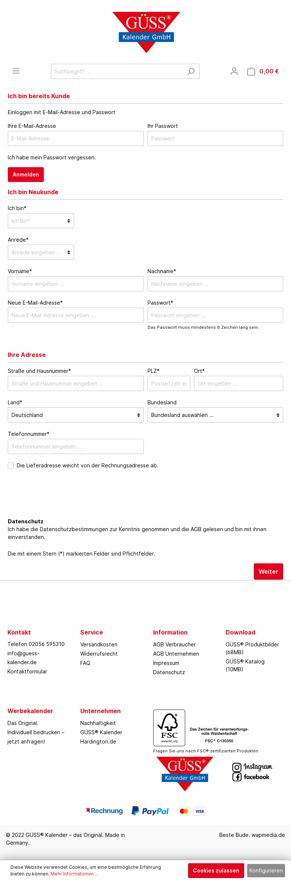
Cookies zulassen (216, 870)
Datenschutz (169, 672)
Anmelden (26, 174)
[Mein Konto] (234, 71)
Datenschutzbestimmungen (74, 529)
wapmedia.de (268, 835)
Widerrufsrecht (99, 653)
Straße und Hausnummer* (39, 371)
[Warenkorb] (263, 71)
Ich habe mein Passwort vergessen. (52, 157)
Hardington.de (98, 741)
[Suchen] (191, 71)
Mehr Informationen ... (74, 874)
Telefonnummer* (28, 434)
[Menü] (16, 71)
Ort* (199, 371)
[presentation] (64, 501)
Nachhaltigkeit (98, 723)
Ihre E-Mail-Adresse (32, 126)
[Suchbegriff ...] (116, 71)
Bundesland (162, 402)
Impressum (166, 663)
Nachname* (162, 271)
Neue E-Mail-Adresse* (35, 302)
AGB (196, 529)
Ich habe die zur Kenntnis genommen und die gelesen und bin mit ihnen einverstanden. (137, 533)
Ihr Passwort (163, 126)
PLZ (153, 371)
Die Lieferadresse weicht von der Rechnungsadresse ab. (87, 465)
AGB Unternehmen (176, 653)
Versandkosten (98, 644)
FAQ (85, 663)
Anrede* (18, 239)
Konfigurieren (266, 870)
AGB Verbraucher (174, 644)
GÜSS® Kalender (101, 732)
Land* (15, 402)
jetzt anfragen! (26, 741)
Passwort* (160, 302)
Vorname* (20, 271)
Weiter (268, 571)
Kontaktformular (27, 671)
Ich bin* (17, 208)
